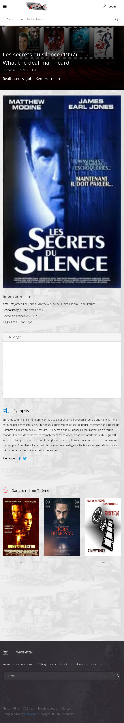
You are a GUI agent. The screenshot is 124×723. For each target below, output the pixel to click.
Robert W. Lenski (32, 310)
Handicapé (25, 322)
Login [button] (112, 6)
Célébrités (29, 708)
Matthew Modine (48, 304)
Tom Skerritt (87, 304)
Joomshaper (31, 714)
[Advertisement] (62, 369)
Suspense (9, 70)
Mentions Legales (49, 708)
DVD (14, 322)
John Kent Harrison (43, 78)
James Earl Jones (25, 304)
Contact (67, 708)
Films (17, 708)
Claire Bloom (69, 304)
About (6, 708)
